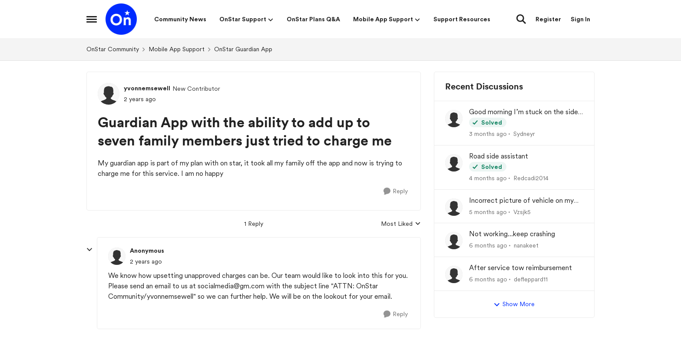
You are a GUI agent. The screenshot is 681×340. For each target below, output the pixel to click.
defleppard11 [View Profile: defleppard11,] (531, 279)
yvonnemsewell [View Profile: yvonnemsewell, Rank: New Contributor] (147, 88)
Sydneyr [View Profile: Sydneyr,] (524, 133)
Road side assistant (498, 156)
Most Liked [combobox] (401, 224)
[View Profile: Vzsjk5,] (454, 207)
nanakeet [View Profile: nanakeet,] (526, 245)
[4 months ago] (488, 178)
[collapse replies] (89, 249)
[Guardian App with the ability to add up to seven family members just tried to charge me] (146, 261)
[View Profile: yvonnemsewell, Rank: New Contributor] (108, 94)
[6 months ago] (488, 245)
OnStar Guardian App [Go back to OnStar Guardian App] (243, 49)
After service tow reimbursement (520, 268)
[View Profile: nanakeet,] (454, 240)
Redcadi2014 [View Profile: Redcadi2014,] (531, 178)
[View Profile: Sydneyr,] (454, 118)
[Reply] (396, 191)
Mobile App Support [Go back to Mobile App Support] (177, 49)
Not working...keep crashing (512, 234)
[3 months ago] (488, 134)
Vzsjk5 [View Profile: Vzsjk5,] (522, 211)
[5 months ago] (488, 211)
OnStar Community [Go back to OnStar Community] (112, 49)
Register (548, 19)
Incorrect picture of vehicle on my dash (521, 200)
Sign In (580, 19)
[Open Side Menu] (91, 19)
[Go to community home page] (121, 19)
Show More (514, 304)
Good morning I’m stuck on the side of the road (523, 112)
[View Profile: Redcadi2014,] (454, 163)
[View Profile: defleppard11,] (454, 274)
